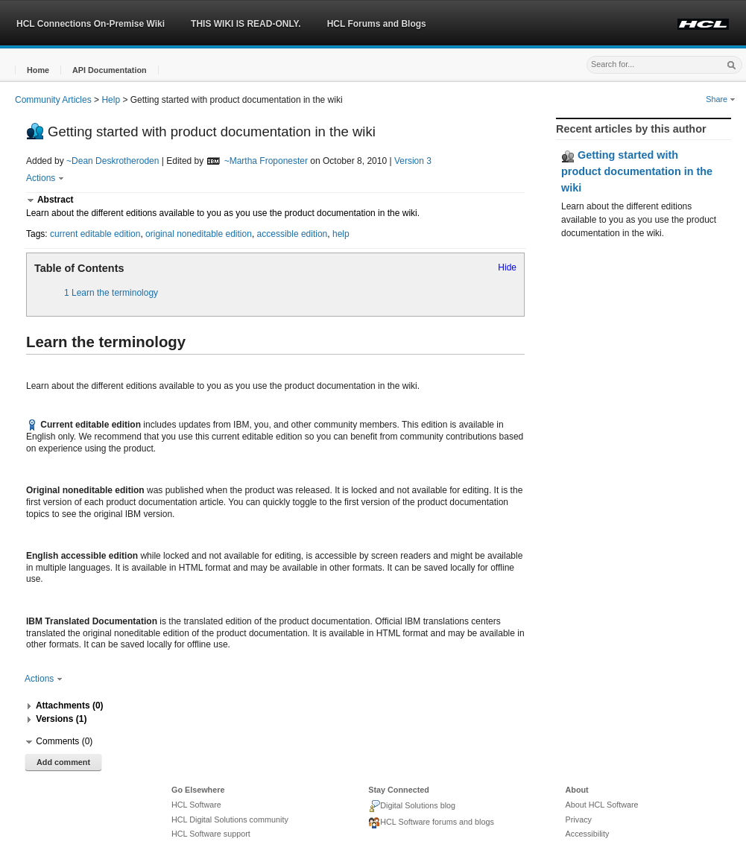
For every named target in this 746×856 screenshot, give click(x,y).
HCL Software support (210, 833)
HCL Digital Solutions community (229, 819)
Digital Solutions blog (411, 806)
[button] (38, 70)
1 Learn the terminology (111, 293)
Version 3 (413, 161)
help (341, 234)
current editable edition (95, 234)
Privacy (579, 819)
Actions (45, 178)
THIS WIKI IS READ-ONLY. (246, 24)
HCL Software (196, 804)
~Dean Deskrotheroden (112, 161)
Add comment (63, 762)
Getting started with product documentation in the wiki (636, 171)
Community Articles (53, 100)
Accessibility (588, 833)
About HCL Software (602, 804)
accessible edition (292, 234)
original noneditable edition (198, 234)
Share (721, 99)
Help (110, 100)
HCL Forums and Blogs (376, 24)
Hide (507, 267)
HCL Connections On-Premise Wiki (90, 24)
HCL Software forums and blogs (431, 823)
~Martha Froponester (266, 161)
